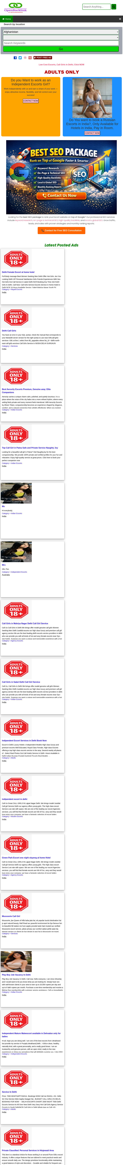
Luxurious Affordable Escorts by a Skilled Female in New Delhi (90, 1139)
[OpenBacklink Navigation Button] (120, 19)
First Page (6, 1070)
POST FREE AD (42, 58)
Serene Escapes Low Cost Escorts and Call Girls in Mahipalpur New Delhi (62, 1151)
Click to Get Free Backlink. (25, 1085)
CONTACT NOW (30, 101)
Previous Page (21, 1070)
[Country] (61, 31)
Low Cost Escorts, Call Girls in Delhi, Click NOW (61, 65)
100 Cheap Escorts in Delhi (93, 1133)
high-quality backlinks (69, 220)
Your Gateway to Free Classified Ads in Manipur (74, 1145)
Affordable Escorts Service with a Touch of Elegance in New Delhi (62, 1117)
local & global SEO (94, 220)
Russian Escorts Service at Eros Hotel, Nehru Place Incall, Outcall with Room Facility (62, 1122)
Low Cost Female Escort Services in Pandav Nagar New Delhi (48, 1133)
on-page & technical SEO (45, 220)
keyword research (23, 220)
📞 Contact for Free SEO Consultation (61, 230)
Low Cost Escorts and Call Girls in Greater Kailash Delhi (31, 1139)
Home (6, 19)
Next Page (36, 1070)
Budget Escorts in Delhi (37, 1145)
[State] (61, 37)
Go (61, 49)
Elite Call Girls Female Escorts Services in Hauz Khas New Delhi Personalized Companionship (62, 1128)
